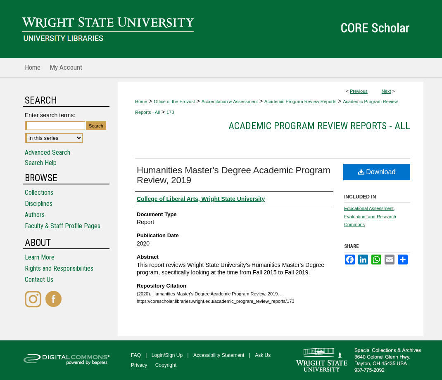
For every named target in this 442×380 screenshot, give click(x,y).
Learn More (40, 257)
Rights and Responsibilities (59, 268)
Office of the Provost (174, 101)
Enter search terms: (50, 115)
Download (377, 171)
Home (141, 101)
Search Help (41, 163)
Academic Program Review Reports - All (319, 126)
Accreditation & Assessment (230, 101)
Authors (35, 215)
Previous (359, 91)
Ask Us (263, 355)
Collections (39, 192)
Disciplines (38, 204)
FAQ (136, 355)
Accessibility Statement (218, 355)
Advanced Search (47, 152)
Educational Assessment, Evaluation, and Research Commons (370, 216)
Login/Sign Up (167, 355)
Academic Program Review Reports (300, 101)
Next (386, 91)
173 (170, 112)
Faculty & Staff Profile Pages (62, 226)
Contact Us (39, 279)
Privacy (139, 365)
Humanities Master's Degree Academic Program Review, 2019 (233, 175)
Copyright (165, 365)
